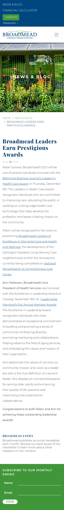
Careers (10, 17)
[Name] (39, 483)
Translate (9, 23)
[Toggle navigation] (56, 34)
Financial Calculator (20, 10)
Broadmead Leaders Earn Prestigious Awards (25, 123)
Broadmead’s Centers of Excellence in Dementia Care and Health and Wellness (30, 241)
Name (8, 483)
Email (8, 492)
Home (7, 118)
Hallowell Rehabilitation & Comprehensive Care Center (29, 269)
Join (10, 501)
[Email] (39, 493)
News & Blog (12, 4)
